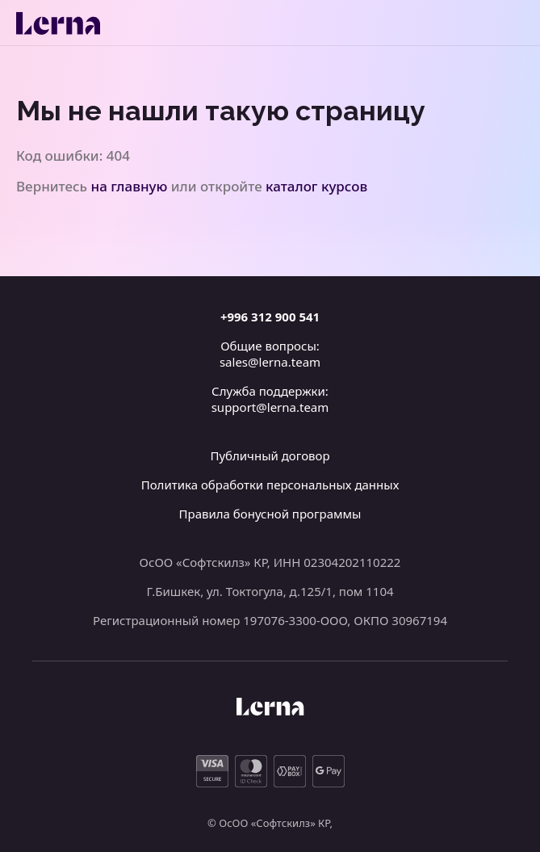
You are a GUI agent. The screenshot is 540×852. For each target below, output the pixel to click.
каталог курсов (316, 186)
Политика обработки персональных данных (270, 484)
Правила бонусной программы (270, 514)
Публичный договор (269, 455)
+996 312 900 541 (270, 316)
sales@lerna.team (270, 362)
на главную (129, 186)
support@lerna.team (270, 407)
